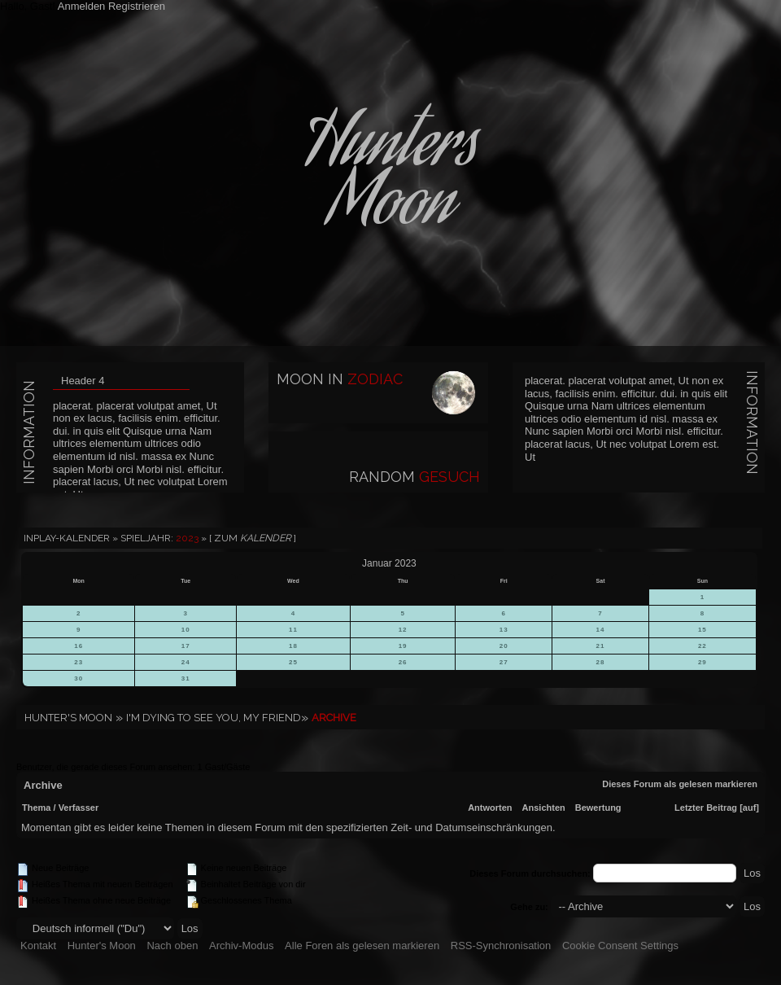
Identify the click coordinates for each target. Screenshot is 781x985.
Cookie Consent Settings (620, 945)
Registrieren (136, 6)
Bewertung (598, 807)
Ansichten (543, 807)
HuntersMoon (390, 179)
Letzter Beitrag (705, 807)
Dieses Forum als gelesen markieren (679, 784)
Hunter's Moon (68, 717)
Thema (36, 807)
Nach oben (172, 945)
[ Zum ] (252, 538)
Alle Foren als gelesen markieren (362, 945)
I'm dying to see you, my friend (213, 717)
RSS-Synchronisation (501, 945)
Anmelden (82, 6)
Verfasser (79, 807)
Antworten (490, 807)
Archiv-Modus (241, 945)
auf (750, 807)
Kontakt (38, 945)
